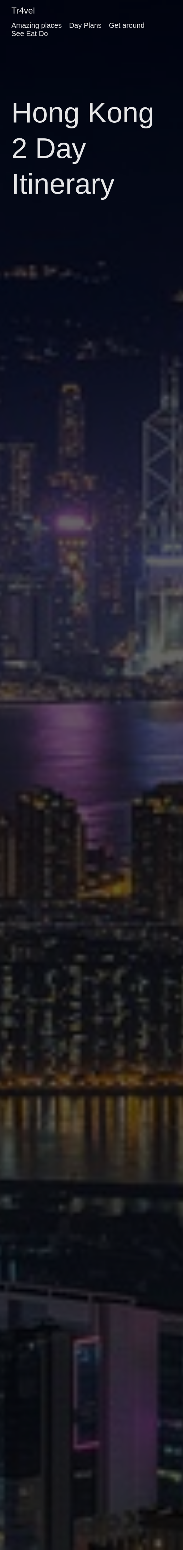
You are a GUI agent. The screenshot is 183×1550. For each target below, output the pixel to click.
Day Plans (85, 25)
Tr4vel (23, 10)
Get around (126, 25)
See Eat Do (29, 33)
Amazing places (36, 25)
